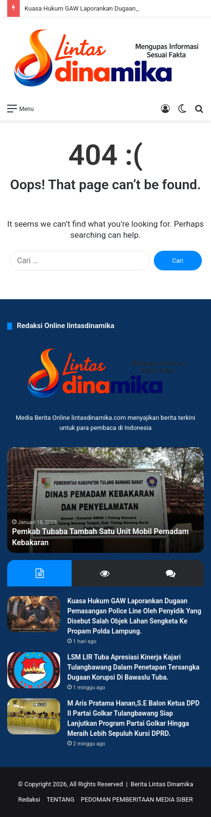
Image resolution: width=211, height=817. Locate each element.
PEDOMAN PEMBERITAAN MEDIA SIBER (137, 799)
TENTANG (60, 799)
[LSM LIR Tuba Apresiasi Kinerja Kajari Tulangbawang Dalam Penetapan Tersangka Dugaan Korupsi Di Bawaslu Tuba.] (33, 670)
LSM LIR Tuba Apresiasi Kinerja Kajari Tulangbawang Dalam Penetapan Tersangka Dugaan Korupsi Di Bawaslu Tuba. (133, 667)
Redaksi (29, 799)
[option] (105, 500)
